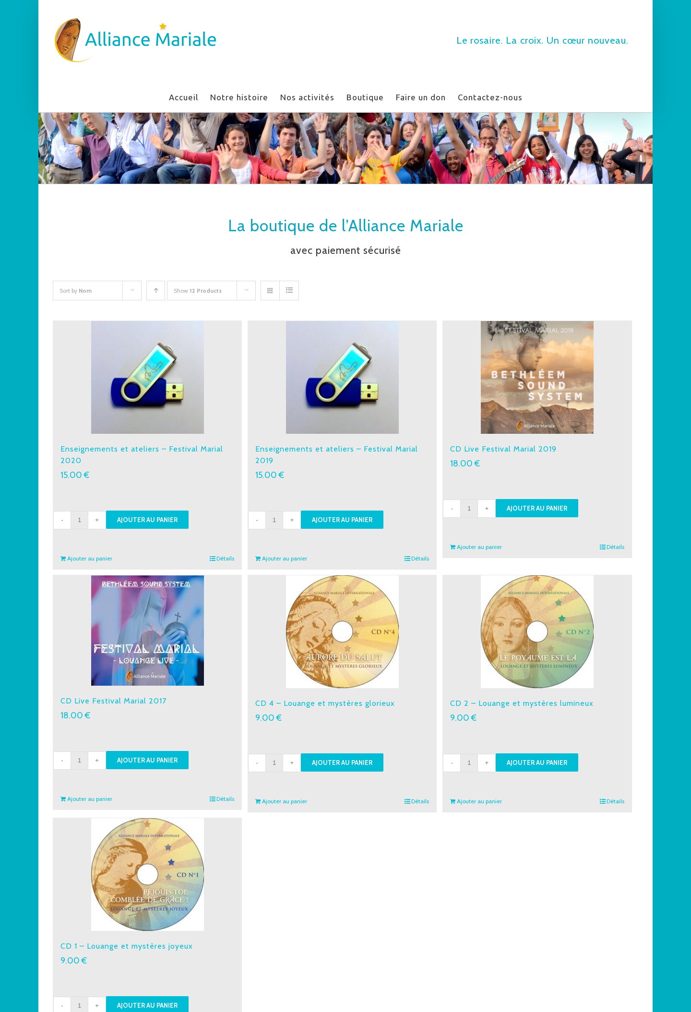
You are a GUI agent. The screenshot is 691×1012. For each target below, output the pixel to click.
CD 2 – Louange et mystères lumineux (522, 703)
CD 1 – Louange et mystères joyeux (126, 946)
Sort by (76, 290)
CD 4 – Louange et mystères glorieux (325, 703)
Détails (225, 558)
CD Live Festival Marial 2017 (113, 700)
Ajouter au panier (147, 520)
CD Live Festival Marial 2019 (503, 448)
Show (198, 290)
